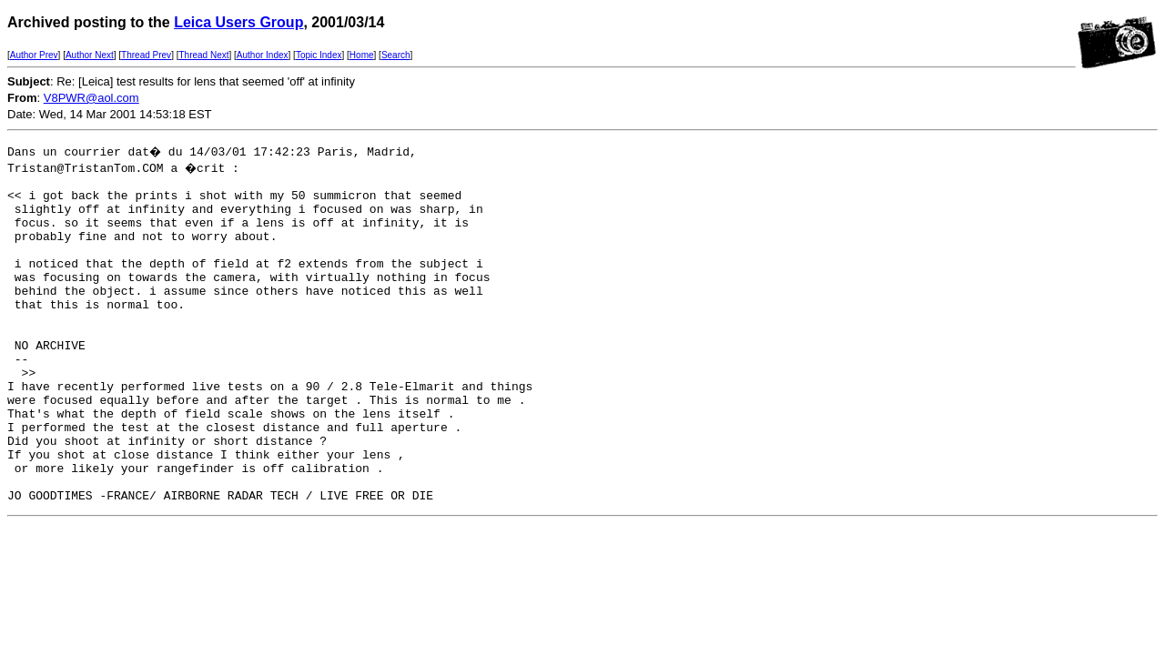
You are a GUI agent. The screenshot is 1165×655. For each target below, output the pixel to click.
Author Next (90, 55)
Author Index (263, 55)
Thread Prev (146, 55)
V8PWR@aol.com (91, 98)
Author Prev (34, 55)
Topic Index (319, 55)
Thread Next (203, 55)
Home (362, 55)
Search (395, 55)
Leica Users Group (238, 22)
